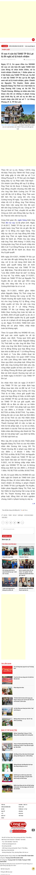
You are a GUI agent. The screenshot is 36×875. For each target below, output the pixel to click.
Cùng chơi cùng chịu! (7, 557)
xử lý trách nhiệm (28, 515)
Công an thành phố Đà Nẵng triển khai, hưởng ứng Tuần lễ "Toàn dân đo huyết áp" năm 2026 (23, 745)
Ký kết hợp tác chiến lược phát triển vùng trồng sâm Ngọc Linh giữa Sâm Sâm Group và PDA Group (23, 776)
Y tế (2, 813)
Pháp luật (6, 49)
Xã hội (2, 809)
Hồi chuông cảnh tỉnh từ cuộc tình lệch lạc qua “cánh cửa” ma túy (9, 572)
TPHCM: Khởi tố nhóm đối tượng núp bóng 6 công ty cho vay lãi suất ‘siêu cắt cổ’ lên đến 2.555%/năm (24, 699)
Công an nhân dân (5, 806)
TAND (10, 515)
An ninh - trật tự (23, 804)
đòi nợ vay (10, 223)
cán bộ (5, 515)
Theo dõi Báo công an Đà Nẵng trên (15, 510)
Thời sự (3, 804)
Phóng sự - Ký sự (23, 809)
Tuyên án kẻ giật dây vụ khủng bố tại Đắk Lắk (8, 589)
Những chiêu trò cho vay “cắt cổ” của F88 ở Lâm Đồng (23, 719)
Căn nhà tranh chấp (18, 127)
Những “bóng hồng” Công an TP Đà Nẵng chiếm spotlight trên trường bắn (23, 734)
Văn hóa (21, 811)
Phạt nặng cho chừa (19, 687)
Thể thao (21, 815)
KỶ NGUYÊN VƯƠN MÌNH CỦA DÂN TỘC (19, 46)
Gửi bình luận (7, 536)
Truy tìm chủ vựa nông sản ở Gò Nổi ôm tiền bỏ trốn (24, 678)
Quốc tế (3, 815)
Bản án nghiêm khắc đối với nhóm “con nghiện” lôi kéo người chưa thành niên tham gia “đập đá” (26, 573)
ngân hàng (22, 220)
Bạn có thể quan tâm (9, 730)
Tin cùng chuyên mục (9, 544)
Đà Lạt (14, 515)
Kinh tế (3, 811)
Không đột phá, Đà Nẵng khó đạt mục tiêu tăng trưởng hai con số (23, 765)
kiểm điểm (4, 517)
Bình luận (6, 539)
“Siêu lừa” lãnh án (23, 557)
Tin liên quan (6, 663)
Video (2, 817)
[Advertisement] (18, 19)
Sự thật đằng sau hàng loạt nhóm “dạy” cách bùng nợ (24, 709)
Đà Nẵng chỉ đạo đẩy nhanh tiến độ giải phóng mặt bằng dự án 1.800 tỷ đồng (24, 754)
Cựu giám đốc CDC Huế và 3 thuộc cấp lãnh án (26, 589)
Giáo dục (21, 813)
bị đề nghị (20, 515)
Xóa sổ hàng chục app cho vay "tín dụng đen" (24, 667)
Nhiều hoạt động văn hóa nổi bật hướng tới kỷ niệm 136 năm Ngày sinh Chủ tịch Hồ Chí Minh (24, 787)
